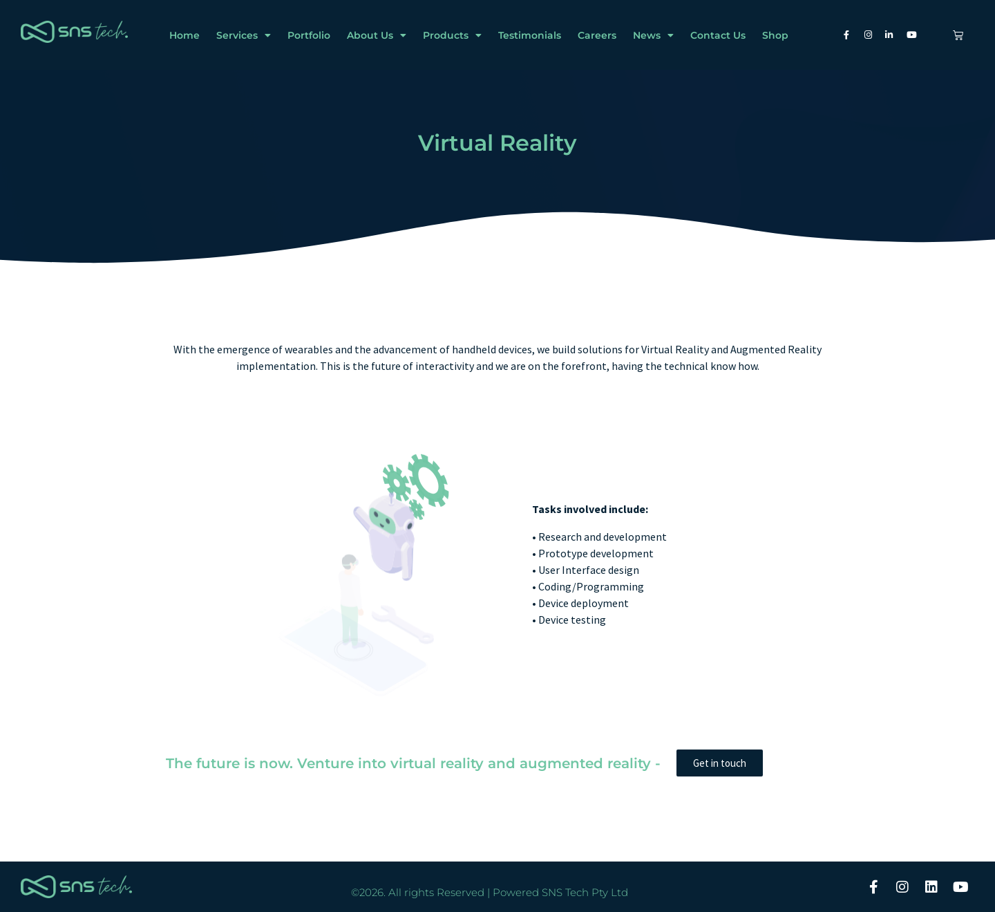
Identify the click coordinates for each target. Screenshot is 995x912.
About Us (376, 35)
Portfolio (308, 35)
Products (452, 35)
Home (184, 35)
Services (243, 35)
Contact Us (718, 35)
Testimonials (529, 35)
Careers (597, 35)
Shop (775, 35)
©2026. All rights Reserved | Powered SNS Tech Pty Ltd (489, 892)
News (653, 35)
